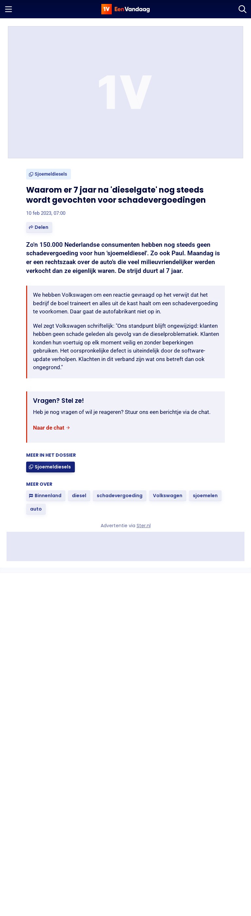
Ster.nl (144, 525)
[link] (48, 174)
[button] (39, 227)
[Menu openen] (8, 9)
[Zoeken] (242, 9)
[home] (125, 9)
